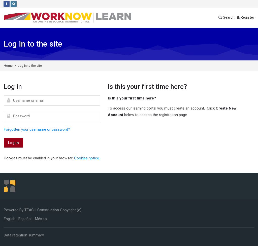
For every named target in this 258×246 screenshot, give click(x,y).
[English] (9, 219)
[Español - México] (32, 219)
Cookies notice (86, 158)
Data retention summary (24, 235)
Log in (13, 142)
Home (8, 65)
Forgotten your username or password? (37, 129)
